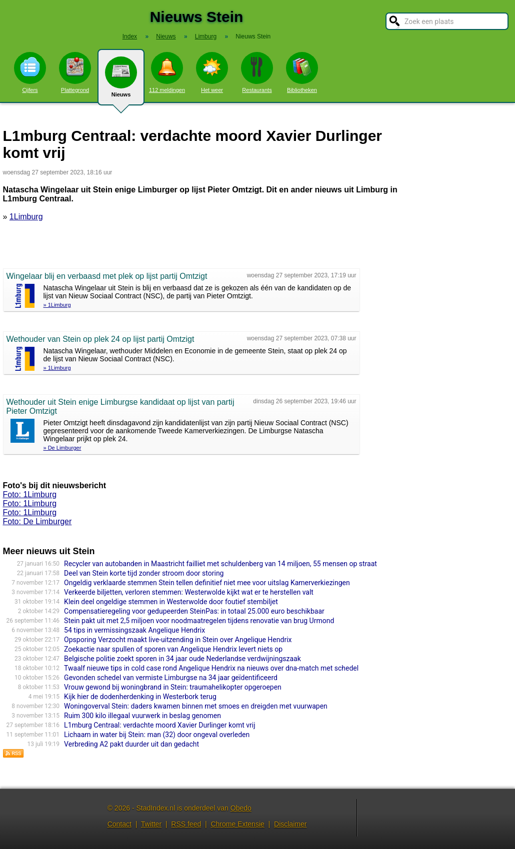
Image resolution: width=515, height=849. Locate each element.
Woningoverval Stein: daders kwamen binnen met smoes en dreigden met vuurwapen (196, 706)
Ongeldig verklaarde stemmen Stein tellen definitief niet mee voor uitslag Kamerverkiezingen (207, 583)
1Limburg (26, 216)
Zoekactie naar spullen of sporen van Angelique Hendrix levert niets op (173, 649)
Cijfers (30, 72)
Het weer (212, 72)
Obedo (241, 808)
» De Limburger (63, 448)
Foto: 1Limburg (30, 494)
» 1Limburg (57, 305)
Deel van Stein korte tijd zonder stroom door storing (144, 573)
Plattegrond (75, 72)
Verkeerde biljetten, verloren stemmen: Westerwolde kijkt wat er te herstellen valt (189, 592)
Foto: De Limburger (37, 521)
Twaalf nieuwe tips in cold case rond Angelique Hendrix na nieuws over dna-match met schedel (211, 668)
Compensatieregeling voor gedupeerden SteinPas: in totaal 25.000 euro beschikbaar (194, 611)
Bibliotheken (302, 72)
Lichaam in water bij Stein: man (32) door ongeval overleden (157, 735)
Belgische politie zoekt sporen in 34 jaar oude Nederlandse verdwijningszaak (182, 659)
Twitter (151, 824)
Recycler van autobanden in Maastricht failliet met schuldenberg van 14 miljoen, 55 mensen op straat (220, 564)
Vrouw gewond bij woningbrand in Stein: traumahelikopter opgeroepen (173, 687)
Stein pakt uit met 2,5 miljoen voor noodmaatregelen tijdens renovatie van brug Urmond (199, 621)
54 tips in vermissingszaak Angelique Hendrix (134, 630)
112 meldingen (167, 72)
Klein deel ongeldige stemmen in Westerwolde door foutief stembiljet (171, 602)
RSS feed (186, 824)
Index (129, 36)
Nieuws (121, 80)
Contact (120, 824)
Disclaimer (290, 824)
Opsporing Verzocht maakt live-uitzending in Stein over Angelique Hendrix (178, 640)
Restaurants (257, 72)
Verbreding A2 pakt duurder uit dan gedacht (131, 744)
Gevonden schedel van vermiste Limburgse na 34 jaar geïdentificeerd (171, 678)
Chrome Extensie (237, 824)
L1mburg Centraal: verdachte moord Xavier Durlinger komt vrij (160, 725)
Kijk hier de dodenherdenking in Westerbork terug (140, 697)
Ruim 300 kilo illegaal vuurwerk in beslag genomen (142, 716)
